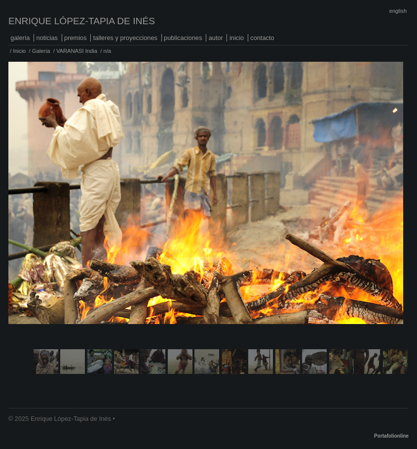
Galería (20, 37)
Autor (216, 37)
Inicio (236, 37)
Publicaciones (183, 37)
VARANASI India (76, 51)
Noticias (47, 37)
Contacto (262, 37)
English (398, 11)
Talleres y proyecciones (125, 37)
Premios (75, 37)
